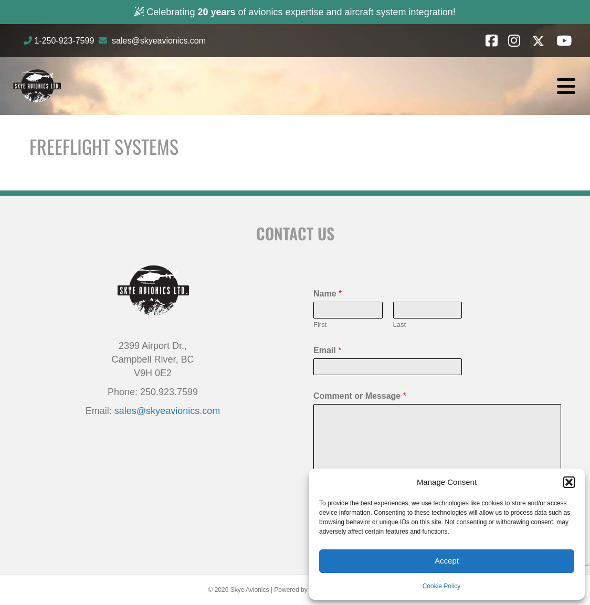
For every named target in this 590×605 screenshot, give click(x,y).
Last (399, 324)
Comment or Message (359, 395)
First (319, 324)
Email (327, 350)
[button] (569, 482)
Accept (447, 560)
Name (327, 293)
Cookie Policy (442, 586)
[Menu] (566, 86)
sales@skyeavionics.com (159, 40)
